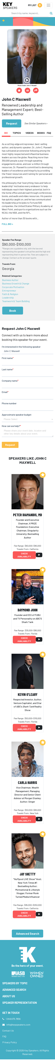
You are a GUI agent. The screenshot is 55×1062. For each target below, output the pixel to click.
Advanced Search (27, 933)
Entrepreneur (9, 290)
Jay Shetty (27, 874)
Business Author (10, 280)
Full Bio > (7, 224)
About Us (8, 996)
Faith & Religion (10, 294)
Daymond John (28, 610)
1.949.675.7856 (13, 1018)
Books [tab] (41, 132)
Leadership (8, 297)
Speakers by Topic (15, 983)
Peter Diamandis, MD (27, 515)
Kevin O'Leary (27, 694)
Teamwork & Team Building (16, 301)
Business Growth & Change (15, 283)
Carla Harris (27, 782)
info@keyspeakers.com (18, 1024)
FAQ (4, 1036)
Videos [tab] (30, 132)
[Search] (29, 13)
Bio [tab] (6, 132)
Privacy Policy (9, 1042)
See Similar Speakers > (35, 123)
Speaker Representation (19, 1002)
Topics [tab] (17, 132)
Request (11, 123)
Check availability (24, 555)
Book (12, 310)
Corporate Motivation (13, 287)
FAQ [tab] (49, 132)
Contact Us (8, 1030)
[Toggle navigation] (48, 5)
